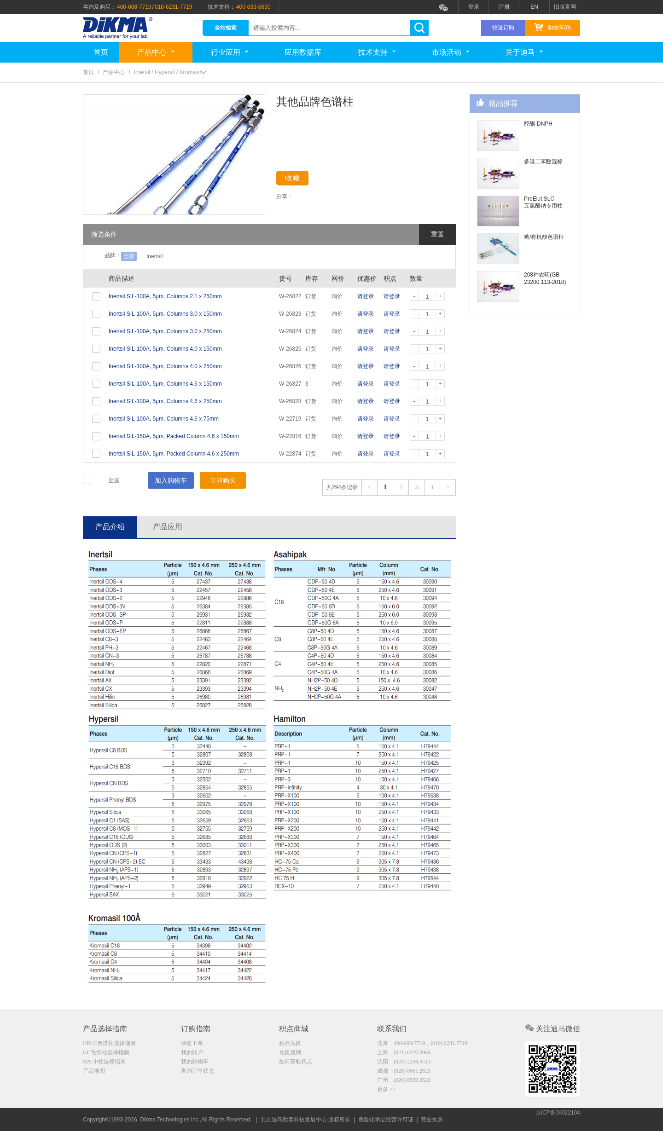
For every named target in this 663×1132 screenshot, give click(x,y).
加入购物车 (171, 480)
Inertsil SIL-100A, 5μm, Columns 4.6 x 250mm (165, 401)
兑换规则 (290, 1054)
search (419, 27)
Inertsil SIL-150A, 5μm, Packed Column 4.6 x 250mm (174, 453)
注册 (504, 7)
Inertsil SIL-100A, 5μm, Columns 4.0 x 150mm (165, 349)
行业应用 (229, 52)
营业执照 (432, 1120)
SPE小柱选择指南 (104, 1063)
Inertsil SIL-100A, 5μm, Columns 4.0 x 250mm (165, 366)
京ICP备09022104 (557, 1120)
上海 (403, 1054)
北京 (422, 1044)
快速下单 (192, 1044)
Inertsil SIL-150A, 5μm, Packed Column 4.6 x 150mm (174, 436)
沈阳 (403, 1063)
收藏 (300, 179)
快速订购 (503, 27)
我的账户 (192, 1054)
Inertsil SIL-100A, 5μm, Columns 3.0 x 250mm (165, 331)
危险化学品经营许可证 (385, 1120)
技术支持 (376, 52)
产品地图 (94, 1073)
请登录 (365, 296)
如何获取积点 (295, 1063)
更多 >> (386, 1092)
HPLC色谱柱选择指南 (109, 1044)
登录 (473, 7)
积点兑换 (290, 1044)
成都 (403, 1073)
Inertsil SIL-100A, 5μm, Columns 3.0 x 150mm (165, 314)
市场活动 (450, 52)
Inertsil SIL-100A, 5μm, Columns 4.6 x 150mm (165, 384)
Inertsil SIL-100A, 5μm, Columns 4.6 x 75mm (164, 419)
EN (534, 7)
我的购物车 (195, 1063)
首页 (100, 52)
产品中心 (155, 52)
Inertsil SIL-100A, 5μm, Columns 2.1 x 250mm (165, 296)
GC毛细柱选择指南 (106, 1054)
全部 (128, 256)
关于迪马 (524, 52)
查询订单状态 (197, 1073)
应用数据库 (303, 52)
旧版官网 (565, 7)
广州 (403, 1083)
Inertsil (154, 256)
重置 (437, 234)
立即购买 (223, 480)
